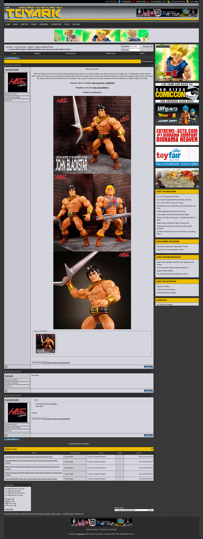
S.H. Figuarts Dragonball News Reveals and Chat (174, 200)
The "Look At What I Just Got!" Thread (170, 203)
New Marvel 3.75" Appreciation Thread (170, 250)
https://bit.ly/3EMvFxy (101, 88)
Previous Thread (74, 443)
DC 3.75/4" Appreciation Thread (168, 197)
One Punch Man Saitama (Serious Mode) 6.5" (173, 268)
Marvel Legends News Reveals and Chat (171, 211)
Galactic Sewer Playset (165, 271)
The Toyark (9, 47)
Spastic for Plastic (163, 286)
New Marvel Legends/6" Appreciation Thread (172, 246)
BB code (7, 499)
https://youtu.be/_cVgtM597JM (103, 83)
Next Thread (85, 443)
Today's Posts (110, 53)
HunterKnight (12, 69)
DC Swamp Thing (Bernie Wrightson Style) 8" (172, 274)
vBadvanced (81, 534)
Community (70, 53)
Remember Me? (147, 46)
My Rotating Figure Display (166, 293)
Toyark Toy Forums (20, 47)
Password (125, 50)
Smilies (7, 501)
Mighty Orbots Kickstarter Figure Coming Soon (173, 223)
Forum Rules (9, 509)
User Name (125, 46)
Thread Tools (146, 61)
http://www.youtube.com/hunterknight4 (57, 363)
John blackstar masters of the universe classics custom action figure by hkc (28, 456)
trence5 (9, 376)
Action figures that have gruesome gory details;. (173, 214)
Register (37, 53)
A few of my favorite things (166, 289)
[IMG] (7, 503)
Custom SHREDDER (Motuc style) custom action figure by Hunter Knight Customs (31, 479)
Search (142, 53)
